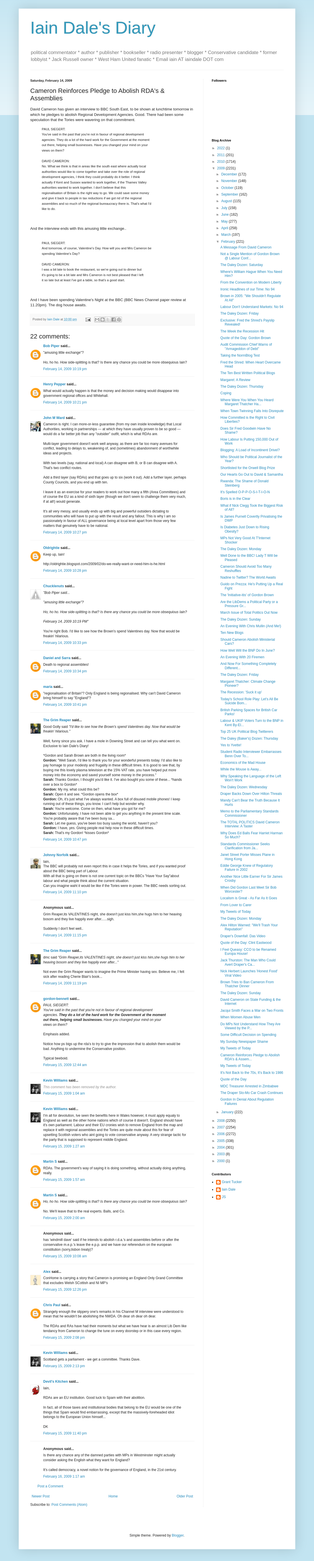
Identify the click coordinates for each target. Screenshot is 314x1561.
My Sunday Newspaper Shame (244, 1042)
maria (47, 687)
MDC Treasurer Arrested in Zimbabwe (249, 1086)
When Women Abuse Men (240, 1017)
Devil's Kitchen (55, 1382)
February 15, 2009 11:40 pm (65, 1433)
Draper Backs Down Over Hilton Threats (251, 794)
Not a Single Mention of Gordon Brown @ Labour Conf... (249, 256)
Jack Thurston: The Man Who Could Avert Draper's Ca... (248, 962)
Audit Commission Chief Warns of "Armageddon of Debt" (246, 347)
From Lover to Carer (235, 905)
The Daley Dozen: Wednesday (243, 787)
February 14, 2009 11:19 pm (65, 983)
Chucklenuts (53, 586)
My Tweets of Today (235, 912)
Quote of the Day (233, 1079)
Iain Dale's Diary (93, 27)
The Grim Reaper (57, 720)
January (227, 1112)
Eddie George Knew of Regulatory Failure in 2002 (246, 868)
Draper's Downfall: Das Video (242, 936)
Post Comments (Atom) (69, 1505)
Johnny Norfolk (56, 855)
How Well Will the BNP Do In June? (247, 650)
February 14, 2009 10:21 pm (65, 402)
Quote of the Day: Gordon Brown (245, 338)
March (226, 235)
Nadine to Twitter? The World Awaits (248, 577)
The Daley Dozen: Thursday (241, 386)
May (225, 221)
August (227, 201)
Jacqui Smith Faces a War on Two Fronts (251, 1011)
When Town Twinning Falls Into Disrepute (252, 411)
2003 (221, 1154)
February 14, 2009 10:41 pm (65, 705)
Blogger (178, 1535)
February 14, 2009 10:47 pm (65, 839)
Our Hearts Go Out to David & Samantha (251, 474)
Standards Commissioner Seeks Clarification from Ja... (245, 846)
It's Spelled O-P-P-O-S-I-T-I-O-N (245, 492)
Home (113, 1496)
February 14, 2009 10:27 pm (65, 532)
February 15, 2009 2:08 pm (64, 1338)
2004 (221, 1147)
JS (224, 1197)
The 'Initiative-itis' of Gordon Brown (247, 595)
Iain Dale (228, 1189)
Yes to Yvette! (230, 745)
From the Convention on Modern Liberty (250, 282)
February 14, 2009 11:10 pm (65, 892)
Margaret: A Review (235, 380)
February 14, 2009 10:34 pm (65, 671)
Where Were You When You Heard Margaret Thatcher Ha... (247, 402)
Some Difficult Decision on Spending (248, 1035)
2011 (221, 155)
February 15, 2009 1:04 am (64, 1093)
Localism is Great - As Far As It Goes (248, 898)
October (227, 188)
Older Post (185, 1496)
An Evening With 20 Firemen (242, 657)
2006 (221, 1134)
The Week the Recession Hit (242, 331)
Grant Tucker (232, 1182)
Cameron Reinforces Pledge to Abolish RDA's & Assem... (250, 1057)
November (229, 181)
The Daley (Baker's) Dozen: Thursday (249, 738)
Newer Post (41, 1496)
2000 (221, 1161)
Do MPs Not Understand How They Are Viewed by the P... (250, 1026)
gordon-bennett (56, 999)
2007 (221, 1127)
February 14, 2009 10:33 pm (65, 643)
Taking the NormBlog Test (240, 355)
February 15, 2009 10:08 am (65, 1256)
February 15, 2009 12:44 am (65, 1065)
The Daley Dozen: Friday (239, 313)
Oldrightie (51, 548)
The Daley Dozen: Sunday (240, 619)
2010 (221, 162)
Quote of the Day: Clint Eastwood (245, 943)
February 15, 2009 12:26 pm (65, 1290)
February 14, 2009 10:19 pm (65, 369)
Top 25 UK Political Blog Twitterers (246, 732)
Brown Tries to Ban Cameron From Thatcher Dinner (247, 984)
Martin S (50, 1162)
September (230, 194)
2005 (221, 1141)
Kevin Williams (55, 1080)
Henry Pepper (54, 384)
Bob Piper (51, 346)
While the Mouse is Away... (240, 769)
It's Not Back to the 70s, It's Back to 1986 (251, 1073)
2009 (221, 168)
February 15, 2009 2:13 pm (64, 1366)
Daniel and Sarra (57, 658)
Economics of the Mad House (243, 763)
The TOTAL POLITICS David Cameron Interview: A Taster (250, 824)
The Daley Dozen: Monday (240, 549)
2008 (221, 1121)
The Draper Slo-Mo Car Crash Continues (251, 1093)
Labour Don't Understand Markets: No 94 (251, 307)
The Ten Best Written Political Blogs (247, 373)
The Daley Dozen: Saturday (241, 265)
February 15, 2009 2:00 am (64, 1218)
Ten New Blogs (231, 633)
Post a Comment (50, 1486)
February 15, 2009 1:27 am (64, 1146)
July (224, 208)
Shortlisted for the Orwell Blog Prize (247, 468)
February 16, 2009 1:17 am (64, 1476)
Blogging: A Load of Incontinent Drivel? (250, 450)
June (225, 215)
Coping (225, 393)
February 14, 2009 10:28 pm (65, 571)
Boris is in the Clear (235, 499)
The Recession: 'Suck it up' (241, 692)
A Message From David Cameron (245, 247)
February (228, 242)
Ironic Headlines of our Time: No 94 (247, 289)
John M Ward (54, 418)
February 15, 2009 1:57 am (64, 1180)
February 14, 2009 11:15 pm (65, 935)
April (225, 228)
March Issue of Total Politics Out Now (249, 613)
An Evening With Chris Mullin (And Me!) (250, 626)
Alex (46, 1272)
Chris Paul (51, 1305)
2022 (221, 148)
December (229, 174)
